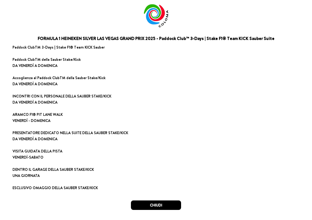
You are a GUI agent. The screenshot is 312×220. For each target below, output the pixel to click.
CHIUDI (156, 205)
